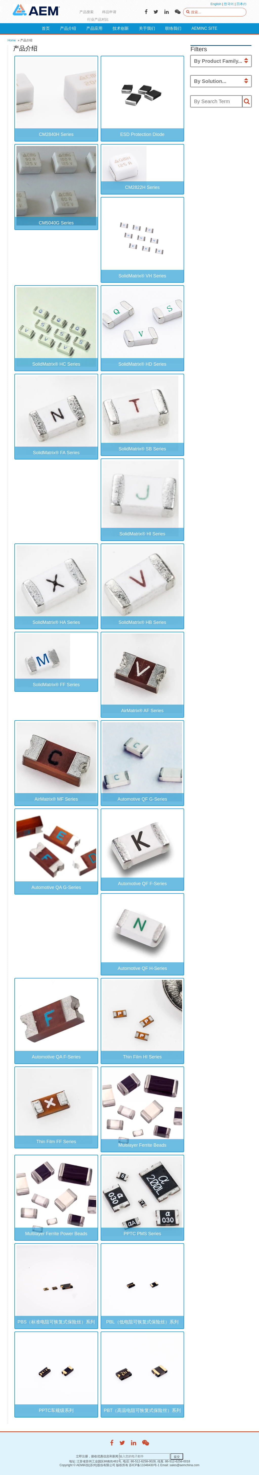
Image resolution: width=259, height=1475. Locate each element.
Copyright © (67, 1465)
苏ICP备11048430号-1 (144, 1465)
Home (12, 40)
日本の (241, 4)
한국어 (229, 4)
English (215, 4)
